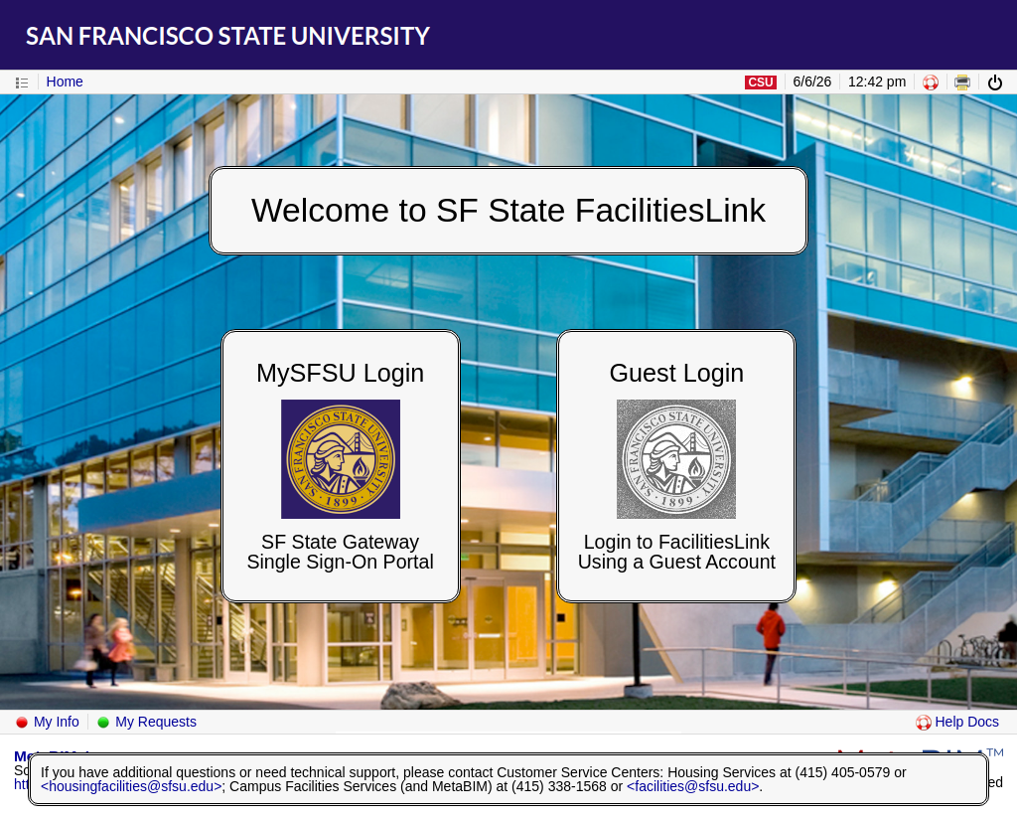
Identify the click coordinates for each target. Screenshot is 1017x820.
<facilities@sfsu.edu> (693, 786)
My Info (46, 722)
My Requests (146, 722)
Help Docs (957, 722)
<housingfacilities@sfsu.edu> (131, 786)
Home (65, 81)
